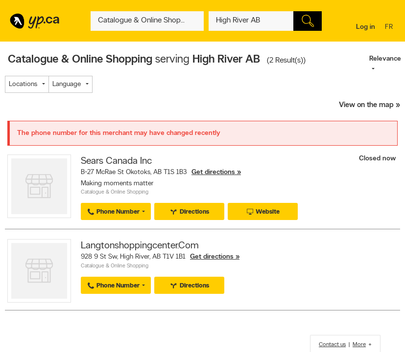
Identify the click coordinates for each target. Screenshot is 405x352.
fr (390, 27)
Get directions (213, 172)
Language (66, 84)
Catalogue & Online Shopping (114, 192)
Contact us (332, 345)
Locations (23, 84)
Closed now (378, 158)
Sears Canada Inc (116, 161)
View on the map (366, 105)
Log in (365, 27)
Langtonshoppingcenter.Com (140, 246)
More (359, 345)
